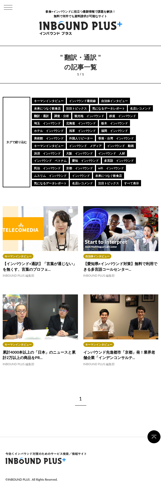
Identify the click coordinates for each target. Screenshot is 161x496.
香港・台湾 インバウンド (116, 138)
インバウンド (81, 175)
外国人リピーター (81, 138)
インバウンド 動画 (120, 145)
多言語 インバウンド (119, 160)
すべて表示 (131, 183)
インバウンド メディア (85, 145)
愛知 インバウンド (85, 160)
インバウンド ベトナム (50, 160)
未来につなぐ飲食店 (47, 108)
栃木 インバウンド (114, 123)
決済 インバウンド (47, 153)
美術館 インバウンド (49, 138)
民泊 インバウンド (47, 168)
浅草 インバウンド (82, 130)
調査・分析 (61, 116)
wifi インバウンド (111, 168)
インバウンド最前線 (82, 101)
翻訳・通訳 (41, 116)
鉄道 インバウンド (122, 116)
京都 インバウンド (79, 168)
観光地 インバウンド (89, 116)
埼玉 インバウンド (47, 123)
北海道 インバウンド (81, 123)
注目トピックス (76, 108)
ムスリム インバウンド (50, 175)
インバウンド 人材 (111, 153)
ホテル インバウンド (49, 130)
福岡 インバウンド (114, 130)
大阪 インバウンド (79, 153)
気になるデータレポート (108, 108)
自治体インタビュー (114, 101)
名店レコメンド (140, 108)
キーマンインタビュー (49, 101)
